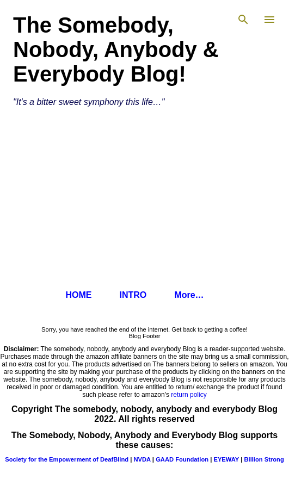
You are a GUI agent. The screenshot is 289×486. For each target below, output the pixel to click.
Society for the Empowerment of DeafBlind (66, 459)
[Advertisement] (144, 199)
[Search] (243, 19)
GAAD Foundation (182, 459)
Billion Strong (264, 459)
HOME (78, 295)
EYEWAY (226, 459)
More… (189, 295)
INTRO (132, 295)
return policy (188, 394)
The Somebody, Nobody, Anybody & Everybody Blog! (116, 49)
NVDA (141, 459)
